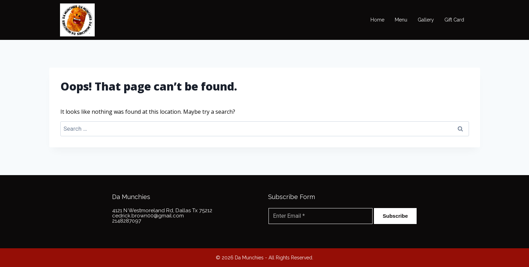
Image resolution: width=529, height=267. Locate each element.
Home (377, 20)
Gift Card (454, 20)
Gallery (426, 20)
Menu (401, 20)
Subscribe (395, 216)
